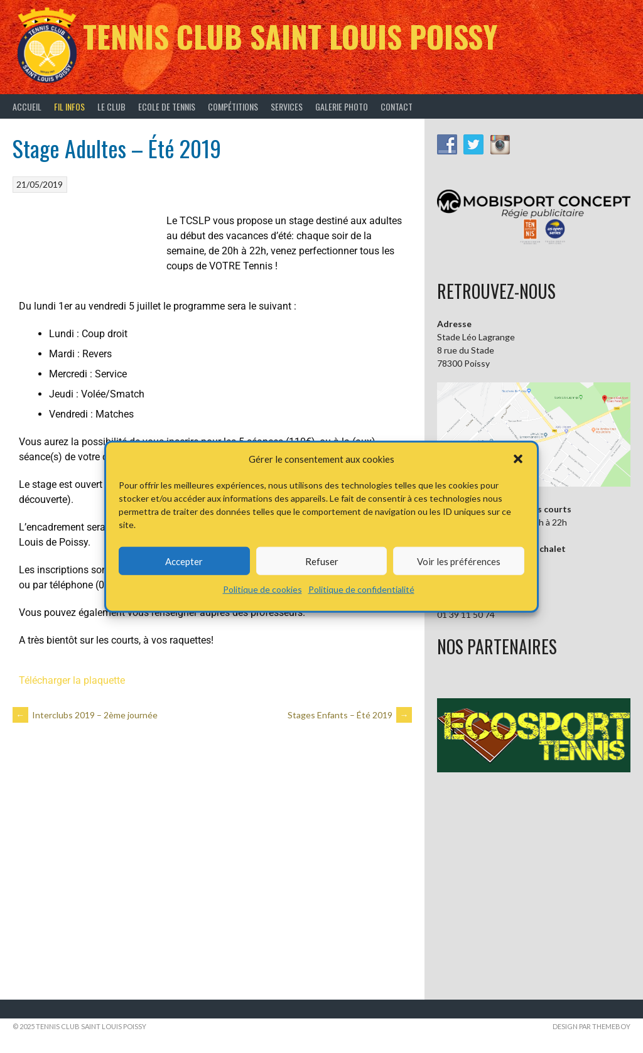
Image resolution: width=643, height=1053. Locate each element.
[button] (518, 459)
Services (287, 106)
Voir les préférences (458, 560)
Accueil (27, 106)
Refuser (321, 560)
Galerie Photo (341, 106)
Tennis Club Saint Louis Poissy (290, 36)
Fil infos (69, 106)
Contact (397, 106)
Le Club (111, 106)
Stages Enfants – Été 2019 (350, 715)
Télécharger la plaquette (72, 680)
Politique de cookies (262, 589)
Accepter (184, 560)
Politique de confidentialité (361, 589)
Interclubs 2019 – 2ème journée (85, 715)
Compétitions (233, 106)
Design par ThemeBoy (591, 1026)
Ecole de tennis (166, 106)
